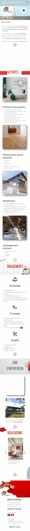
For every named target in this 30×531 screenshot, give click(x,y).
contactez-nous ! (23, 41)
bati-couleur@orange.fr (12, 506)
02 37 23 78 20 (14, 509)
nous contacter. (18, 422)
